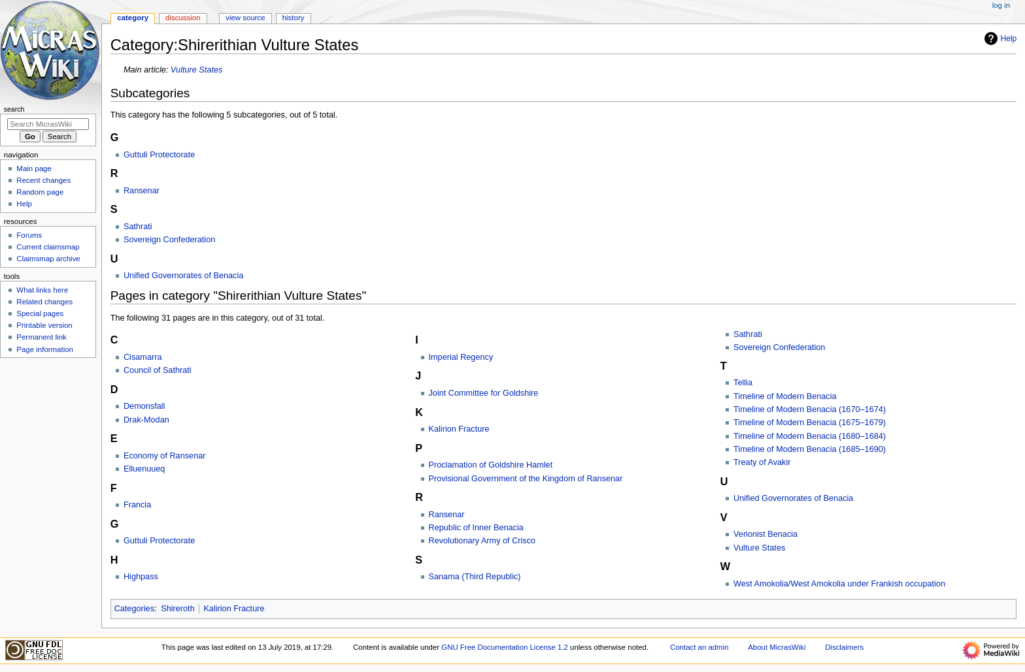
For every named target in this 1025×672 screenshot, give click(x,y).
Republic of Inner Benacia (476, 527)
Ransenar (142, 190)
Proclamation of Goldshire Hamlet (491, 465)
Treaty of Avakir (761, 462)
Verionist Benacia (765, 534)
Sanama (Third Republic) (475, 576)
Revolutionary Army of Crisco (482, 540)
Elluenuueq (144, 468)
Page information (44, 349)
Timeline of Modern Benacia (785, 396)
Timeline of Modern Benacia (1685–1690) (809, 449)
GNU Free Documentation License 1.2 (504, 647)
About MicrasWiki (776, 647)
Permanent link (41, 337)
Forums (29, 235)
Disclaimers (844, 647)
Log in (1001, 5)
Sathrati (138, 226)
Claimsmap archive (48, 259)
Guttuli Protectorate (159, 154)
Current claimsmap (47, 247)
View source (245, 18)
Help (999, 38)
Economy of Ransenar (165, 455)
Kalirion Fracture (459, 429)
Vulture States (196, 69)
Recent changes (43, 180)
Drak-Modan (146, 419)
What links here (42, 290)
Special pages (39, 313)
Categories (134, 608)
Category (132, 18)
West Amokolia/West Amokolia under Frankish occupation (839, 583)
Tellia (742, 382)
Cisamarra (143, 357)
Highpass (141, 576)
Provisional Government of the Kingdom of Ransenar (526, 478)
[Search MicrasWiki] (48, 124)
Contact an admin (699, 647)
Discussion (182, 18)
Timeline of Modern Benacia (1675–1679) (809, 422)
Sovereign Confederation (169, 239)
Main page (34, 168)
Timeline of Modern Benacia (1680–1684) (809, 436)
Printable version (44, 325)
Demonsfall (144, 406)
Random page (39, 192)
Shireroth (177, 608)
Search (14, 109)
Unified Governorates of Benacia (183, 275)
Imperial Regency (461, 357)
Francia (137, 504)
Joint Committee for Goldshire (484, 393)
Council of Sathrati (158, 370)
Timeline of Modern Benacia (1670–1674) (809, 409)
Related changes (44, 302)
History (293, 18)
